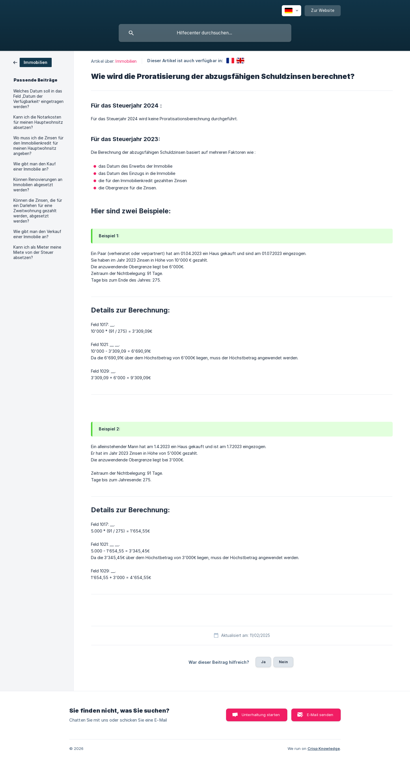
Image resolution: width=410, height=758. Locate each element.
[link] (32, 62)
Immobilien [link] (126, 61)
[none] (291, 10)
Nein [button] (283, 661)
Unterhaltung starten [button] (261, 714)
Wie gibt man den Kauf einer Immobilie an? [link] (34, 166)
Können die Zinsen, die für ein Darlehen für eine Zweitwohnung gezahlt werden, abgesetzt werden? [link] (37, 210)
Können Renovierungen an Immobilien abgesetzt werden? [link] (37, 184)
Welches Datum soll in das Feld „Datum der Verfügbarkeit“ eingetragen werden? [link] (38, 99)
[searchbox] (205, 33)
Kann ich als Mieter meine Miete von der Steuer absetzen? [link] (37, 252)
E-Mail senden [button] (320, 714)
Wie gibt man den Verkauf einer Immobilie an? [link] (37, 234)
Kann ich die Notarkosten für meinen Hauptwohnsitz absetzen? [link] (38, 122)
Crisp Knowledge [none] (324, 748)
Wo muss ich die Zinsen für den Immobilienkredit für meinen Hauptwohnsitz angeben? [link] (38, 146)
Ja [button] (263, 661)
